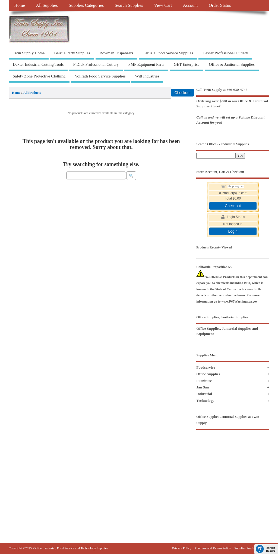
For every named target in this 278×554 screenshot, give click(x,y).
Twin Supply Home (29, 53)
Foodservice (205, 367)
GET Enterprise (186, 64)
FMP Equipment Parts (146, 64)
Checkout (233, 206)
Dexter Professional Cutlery (225, 53)
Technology (205, 401)
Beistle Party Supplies (72, 53)
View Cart (163, 5)
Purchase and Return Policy (213, 548)
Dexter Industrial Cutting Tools (38, 64)
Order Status (220, 5)
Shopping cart (236, 186)
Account (190, 5)
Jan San (202, 387)
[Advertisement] (232, 476)
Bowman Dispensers (116, 53)
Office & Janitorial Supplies (231, 64)
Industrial (204, 394)
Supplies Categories (86, 5)
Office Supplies (208, 374)
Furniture (204, 381)
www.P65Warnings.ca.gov (240, 301)
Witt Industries (147, 76)
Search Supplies (129, 5)
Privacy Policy (181, 548)
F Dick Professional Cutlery (96, 64)
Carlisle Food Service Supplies (168, 53)
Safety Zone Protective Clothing (39, 76)
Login (232, 231)
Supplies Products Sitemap (251, 548)
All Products (32, 93)
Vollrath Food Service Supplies (100, 76)
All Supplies (47, 5)
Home (19, 5)
